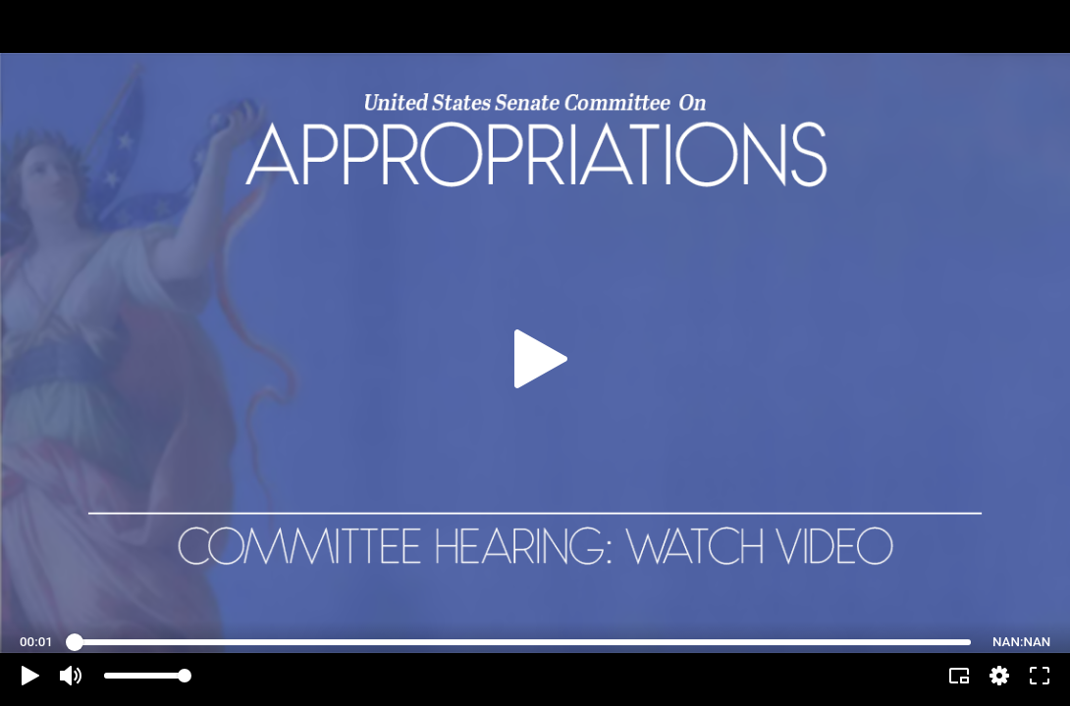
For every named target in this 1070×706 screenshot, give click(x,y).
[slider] (523, 642)
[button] (30, 675)
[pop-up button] (999, 675)
